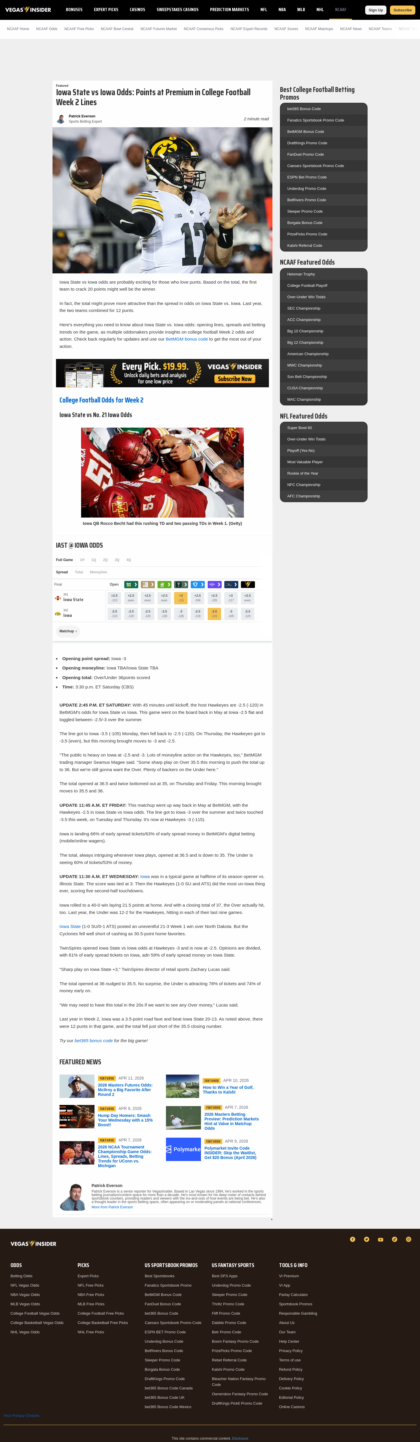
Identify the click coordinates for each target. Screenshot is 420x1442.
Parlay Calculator (293, 1294)
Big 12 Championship (305, 342)
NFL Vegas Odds (24, 1285)
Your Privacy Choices (21, 1415)
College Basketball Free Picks (103, 1322)
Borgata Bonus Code (305, 223)
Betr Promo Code (226, 1332)
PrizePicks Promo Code (307, 234)
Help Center (289, 1341)
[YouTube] (381, 1239)
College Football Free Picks (101, 1313)
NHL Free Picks (91, 1332)
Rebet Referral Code (229, 1360)
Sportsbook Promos (295, 1304)
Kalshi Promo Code (228, 1369)
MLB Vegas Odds (25, 1304)
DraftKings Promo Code (307, 143)
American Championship (308, 354)
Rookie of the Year (302, 473)
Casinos (137, 9)
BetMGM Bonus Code (305, 131)
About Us (287, 1322)
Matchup (67, 631)
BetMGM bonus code (187, 338)
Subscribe (402, 10)
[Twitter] (367, 1239)
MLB (301, 9)
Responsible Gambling (298, 1313)
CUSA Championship (305, 388)
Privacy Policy (291, 1351)
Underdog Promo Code (306, 188)
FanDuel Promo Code (305, 154)
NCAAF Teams (380, 29)
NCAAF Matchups (319, 29)
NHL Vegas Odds (25, 1332)
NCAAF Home (18, 29)
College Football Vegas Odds (35, 1313)
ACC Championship (304, 319)
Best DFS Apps (224, 1276)
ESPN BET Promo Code (165, 1332)
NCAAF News (351, 29)
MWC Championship (304, 365)
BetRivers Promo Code (306, 200)
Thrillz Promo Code (228, 1304)
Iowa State (70, 926)
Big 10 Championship (305, 331)
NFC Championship (303, 485)
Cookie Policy (290, 1388)
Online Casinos (292, 1407)
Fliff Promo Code (226, 1313)
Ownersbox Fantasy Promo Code (240, 1394)
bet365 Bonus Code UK (165, 1397)
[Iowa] (67, 615)
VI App (284, 1285)
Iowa (145, 876)
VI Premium (289, 1276)
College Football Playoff (307, 285)
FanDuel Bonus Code (163, 1304)
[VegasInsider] (35, 1244)
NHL (320, 9)
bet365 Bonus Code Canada (168, 1388)
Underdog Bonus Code (164, 1341)
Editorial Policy (291, 1397)
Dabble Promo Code (229, 1322)
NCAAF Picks (79, 29)
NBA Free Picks (91, 1294)
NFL (263, 9)
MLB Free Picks (91, 1304)
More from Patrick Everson (112, 1207)
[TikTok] (395, 1239)
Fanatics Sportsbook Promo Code (315, 120)
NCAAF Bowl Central (117, 29)
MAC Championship (304, 399)
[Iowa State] (73, 599)
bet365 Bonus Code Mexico (168, 1407)
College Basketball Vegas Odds (37, 1322)
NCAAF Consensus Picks (203, 29)
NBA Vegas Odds (25, 1294)
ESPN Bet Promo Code (307, 177)
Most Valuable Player (305, 462)
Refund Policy (290, 1369)
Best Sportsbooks (159, 1276)
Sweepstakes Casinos (178, 9)
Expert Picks (106, 9)
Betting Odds (21, 1276)
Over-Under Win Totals (306, 297)
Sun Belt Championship (307, 376)
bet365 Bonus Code (304, 109)
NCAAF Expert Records (248, 29)
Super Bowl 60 (299, 428)
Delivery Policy (291, 1379)
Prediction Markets (229, 9)
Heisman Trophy (301, 274)
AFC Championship (303, 496)
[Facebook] (353, 1239)
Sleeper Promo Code (305, 211)
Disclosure (240, 1438)
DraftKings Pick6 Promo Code (237, 1403)
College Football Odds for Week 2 (102, 400)
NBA (282, 9)
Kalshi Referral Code (304, 245)
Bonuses (74, 9)
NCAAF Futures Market (158, 29)
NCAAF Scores (286, 29)
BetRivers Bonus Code (164, 1351)
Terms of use (290, 1360)
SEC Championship (303, 308)
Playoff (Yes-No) (301, 450)
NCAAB (364, 9)
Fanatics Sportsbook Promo (168, 1285)
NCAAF (340, 9)
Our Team (287, 1332)
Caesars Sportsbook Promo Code (315, 166)
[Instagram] (409, 1239)
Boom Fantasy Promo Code (235, 1341)
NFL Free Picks (91, 1285)
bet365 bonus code (94, 1040)
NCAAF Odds (46, 29)
